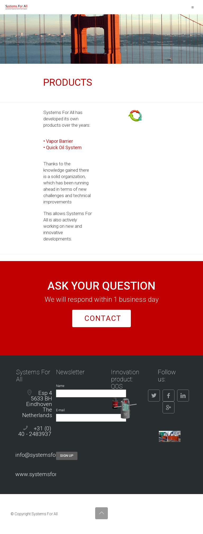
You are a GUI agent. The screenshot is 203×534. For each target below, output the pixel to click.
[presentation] (96, 441)
